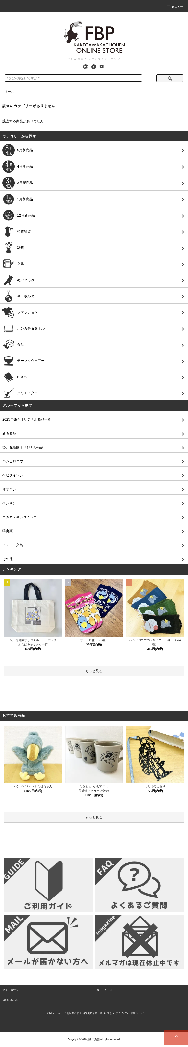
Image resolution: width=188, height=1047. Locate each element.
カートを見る (104, 990)
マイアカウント (11, 990)
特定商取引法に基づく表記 (97, 1013)
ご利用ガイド (71, 1013)
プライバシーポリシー (128, 1013)
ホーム (9, 91)
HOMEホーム (53, 1013)
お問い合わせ (10, 1000)
